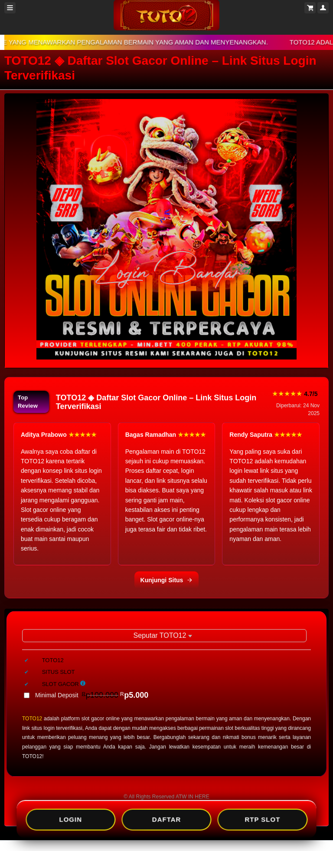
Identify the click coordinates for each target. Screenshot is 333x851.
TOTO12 (32, 719)
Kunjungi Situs (166, 580)
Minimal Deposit (91, 695)
